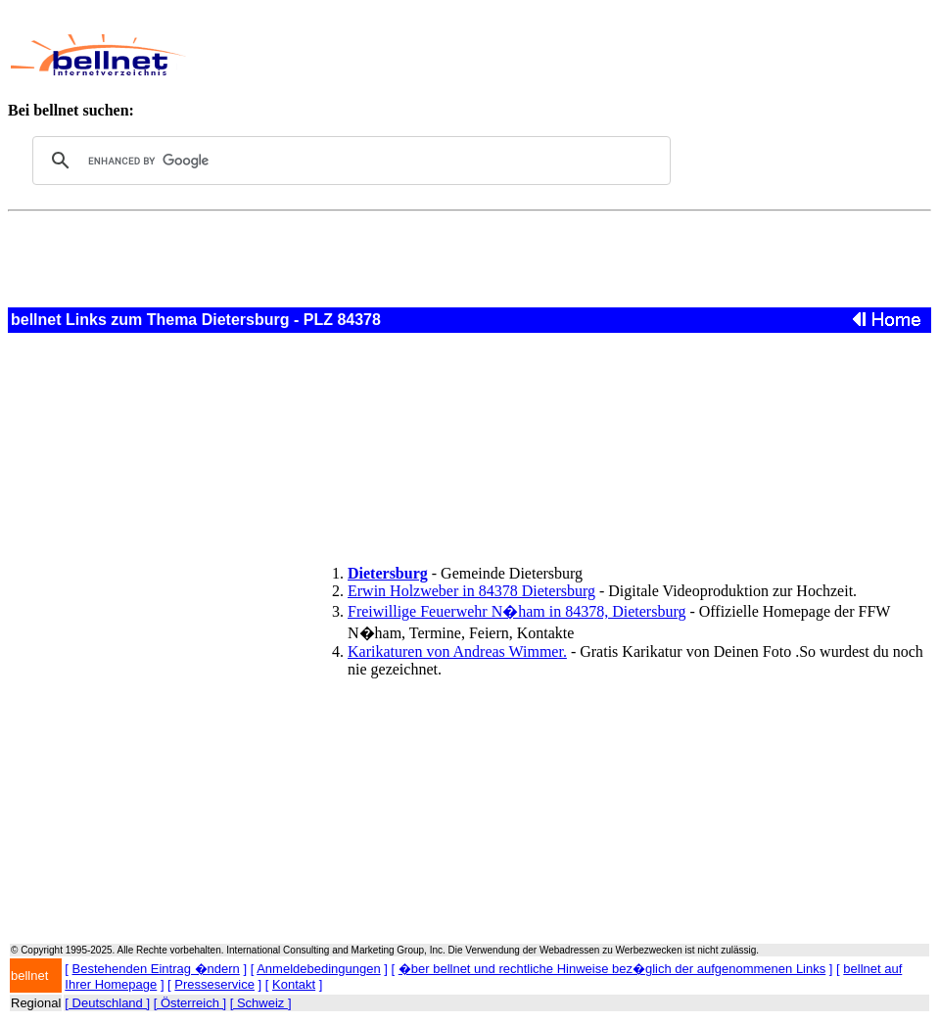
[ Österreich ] (190, 1003)
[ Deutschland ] (107, 1003)
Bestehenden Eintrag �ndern (156, 968)
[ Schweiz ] (261, 1003)
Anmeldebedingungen (319, 968)
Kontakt (293, 984)
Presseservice (214, 984)
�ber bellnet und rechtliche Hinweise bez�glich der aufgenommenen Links (612, 968)
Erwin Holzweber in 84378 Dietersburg (471, 590)
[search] (348, 160)
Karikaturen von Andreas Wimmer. (457, 651)
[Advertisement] (551, 55)
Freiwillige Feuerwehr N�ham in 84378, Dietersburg (516, 611)
